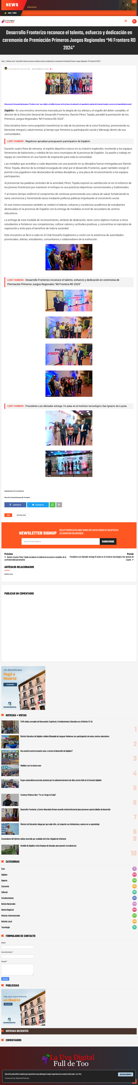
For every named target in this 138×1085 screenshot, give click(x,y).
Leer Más (78, 1074)
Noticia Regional (7, 910)
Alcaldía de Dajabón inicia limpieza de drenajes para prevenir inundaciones (48, 846)
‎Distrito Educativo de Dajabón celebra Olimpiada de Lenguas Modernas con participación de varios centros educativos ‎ (65, 736)
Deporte (4, 881)
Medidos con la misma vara (30, 766)
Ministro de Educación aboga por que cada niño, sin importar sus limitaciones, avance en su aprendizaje (59, 824)
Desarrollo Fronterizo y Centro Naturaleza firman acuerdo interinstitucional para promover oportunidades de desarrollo (65, 810)
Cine (3, 869)
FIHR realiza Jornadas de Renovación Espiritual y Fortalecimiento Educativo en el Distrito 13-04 (56, 722)
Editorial (4, 892)
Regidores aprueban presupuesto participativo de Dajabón (58, 141)
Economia (5, 886)
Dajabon (4, 875)
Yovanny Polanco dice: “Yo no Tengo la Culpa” (38, 795)
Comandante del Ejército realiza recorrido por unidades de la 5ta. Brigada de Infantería (33, 839)
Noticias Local (21, 515)
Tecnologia (5, 927)
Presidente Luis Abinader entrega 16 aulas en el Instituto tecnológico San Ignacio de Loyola (76, 406)
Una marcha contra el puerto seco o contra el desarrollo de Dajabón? (46, 751)
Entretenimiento (7, 898)
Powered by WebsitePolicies (17, 1078)
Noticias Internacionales (10, 916)
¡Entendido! (126, 1074)
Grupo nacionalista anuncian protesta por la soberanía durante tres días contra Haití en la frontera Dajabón (61, 780)
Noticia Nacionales (8, 904)
